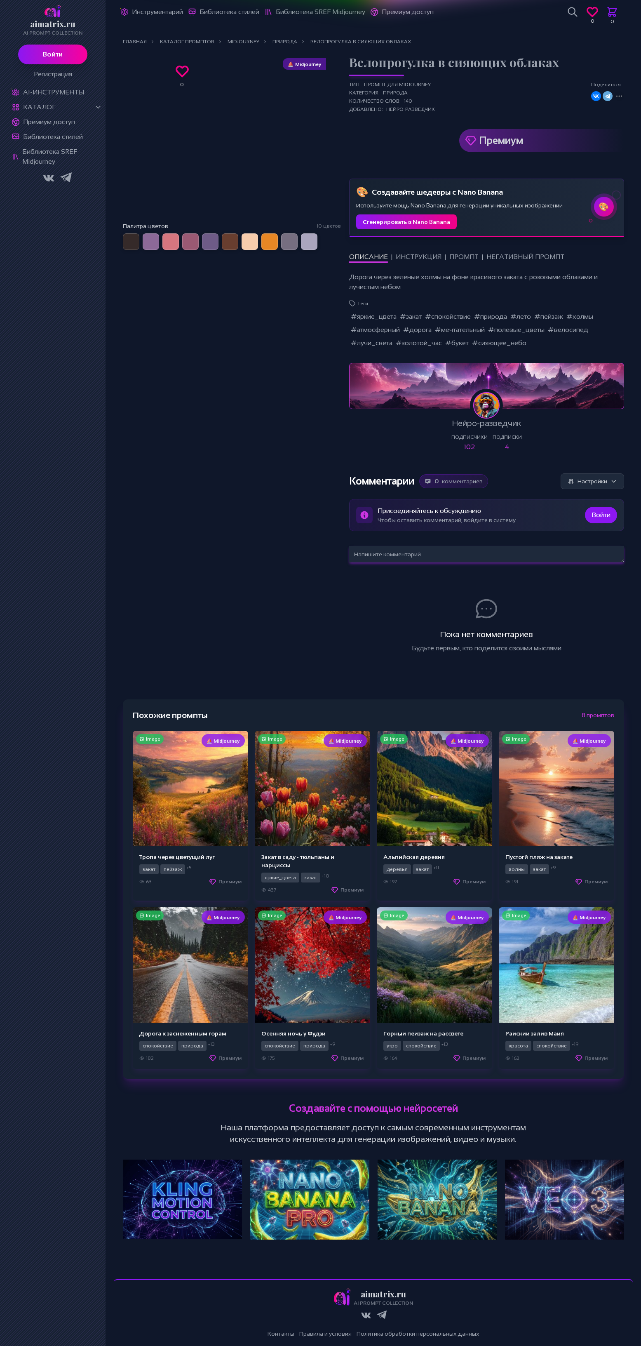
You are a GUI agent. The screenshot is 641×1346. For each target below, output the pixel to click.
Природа (395, 93)
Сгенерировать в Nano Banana (406, 222)
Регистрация (53, 74)
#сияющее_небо (499, 342)
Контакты (281, 1333)
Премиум (501, 140)
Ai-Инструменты (53, 92)
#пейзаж (548, 316)
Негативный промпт (525, 256)
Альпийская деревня (414, 857)
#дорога (417, 329)
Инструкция (418, 256)
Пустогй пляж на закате (539, 857)
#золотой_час (419, 342)
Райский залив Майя (534, 1033)
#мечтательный (460, 329)
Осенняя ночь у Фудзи (293, 1033)
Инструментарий (157, 11)
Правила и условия (325, 1333)
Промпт (464, 256)
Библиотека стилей (53, 136)
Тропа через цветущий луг (177, 857)
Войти (53, 54)
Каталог (39, 107)
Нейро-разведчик (410, 109)
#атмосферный (375, 329)
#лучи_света (371, 342)
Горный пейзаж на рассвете (423, 1033)
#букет (457, 342)
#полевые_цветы (516, 329)
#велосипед (568, 329)
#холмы (579, 316)
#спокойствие (448, 316)
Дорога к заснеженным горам (182, 1033)
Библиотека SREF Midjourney (49, 156)
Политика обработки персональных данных (418, 1333)
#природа (490, 316)
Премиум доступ (49, 121)
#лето (520, 316)
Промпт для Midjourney (397, 84)
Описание (368, 256)
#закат (411, 316)
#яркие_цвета (374, 316)
